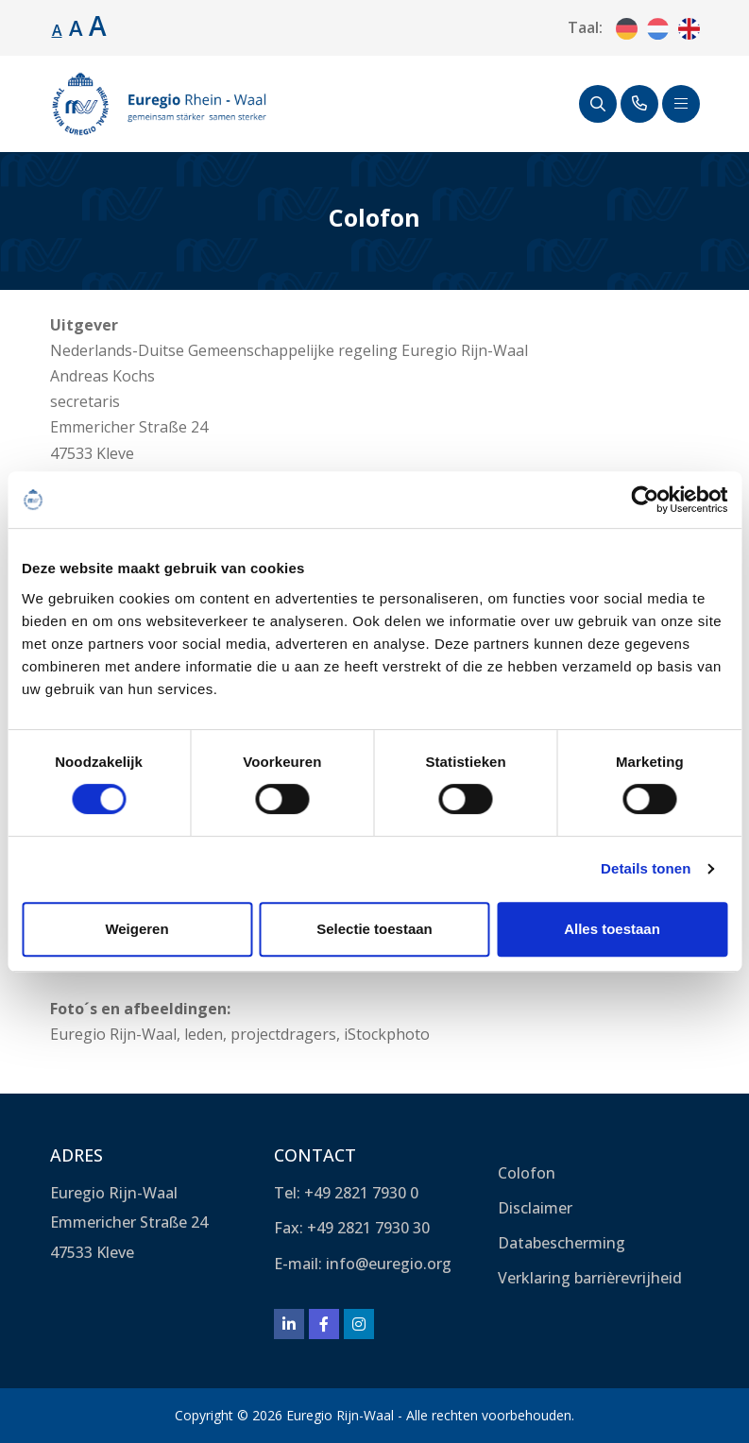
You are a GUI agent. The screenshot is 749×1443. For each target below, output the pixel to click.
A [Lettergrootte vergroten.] (76, 27)
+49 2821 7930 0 (361, 1192)
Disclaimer (535, 1207)
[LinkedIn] (289, 1324)
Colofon (526, 1173)
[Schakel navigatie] (681, 104)
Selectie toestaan (374, 929)
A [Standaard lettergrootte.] (57, 30)
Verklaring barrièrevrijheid (590, 1277)
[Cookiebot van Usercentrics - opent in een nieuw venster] (644, 499)
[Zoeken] (598, 104)
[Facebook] (324, 1324)
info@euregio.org (388, 1263)
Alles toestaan (612, 929)
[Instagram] (359, 1324)
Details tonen (645, 868)
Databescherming (561, 1242)
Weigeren (136, 929)
